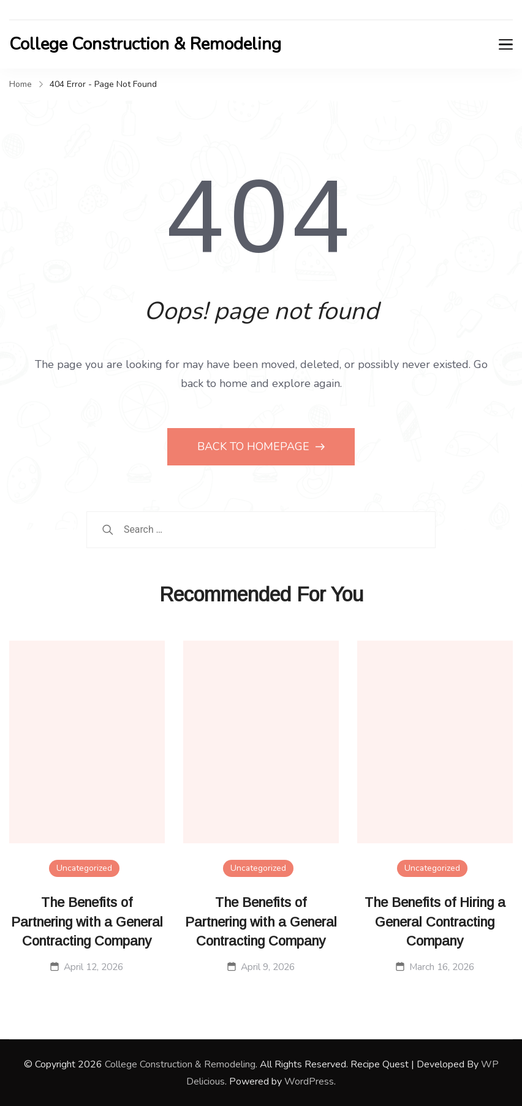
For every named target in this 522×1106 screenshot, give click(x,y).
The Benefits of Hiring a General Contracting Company (435, 922)
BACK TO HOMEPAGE (254, 446)
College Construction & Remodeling (145, 44)
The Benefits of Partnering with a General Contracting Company (87, 922)
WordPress (309, 1081)
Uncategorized (84, 868)
